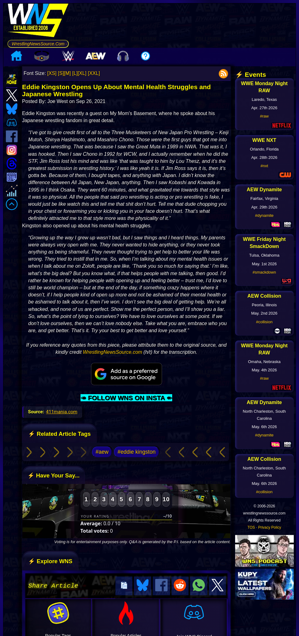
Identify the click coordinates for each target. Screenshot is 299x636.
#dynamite (264, 215)
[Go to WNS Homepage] (38, 21)
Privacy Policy (269, 527)
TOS (251, 527)
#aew (102, 452)
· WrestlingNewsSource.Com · (38, 43)
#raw (264, 116)
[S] (61, 73)
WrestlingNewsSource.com (112, 352)
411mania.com (61, 412)
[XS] (51, 73)
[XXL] (94, 73)
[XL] (82, 73)
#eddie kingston (137, 452)
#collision (264, 322)
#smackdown (264, 272)
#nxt (264, 165)
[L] (75, 73)
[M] (67, 73)
